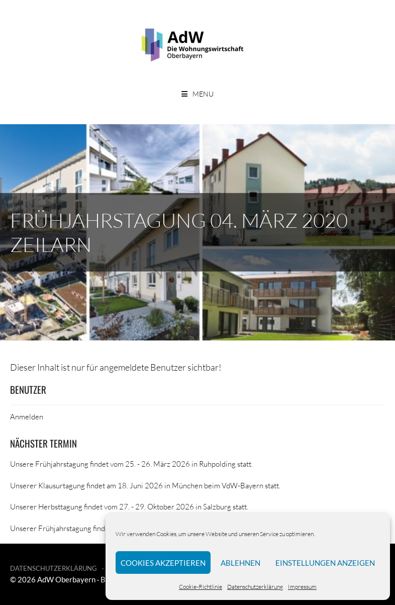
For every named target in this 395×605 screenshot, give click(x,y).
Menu (203, 94)
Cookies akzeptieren (163, 562)
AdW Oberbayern (66, 579)
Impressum (302, 586)
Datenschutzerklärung (255, 586)
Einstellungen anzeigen (325, 562)
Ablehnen (240, 562)
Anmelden (26, 416)
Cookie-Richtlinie (200, 586)
